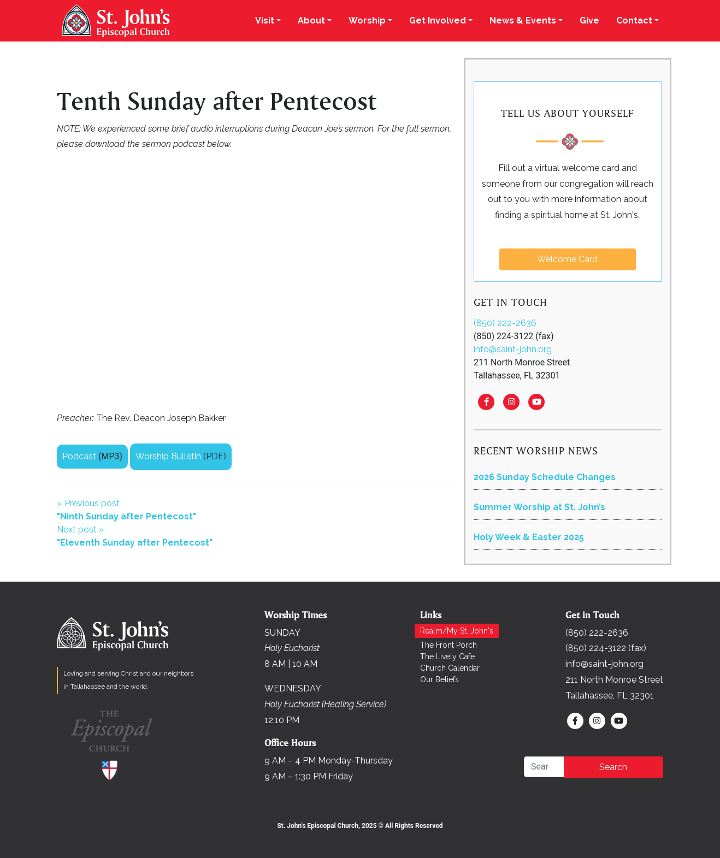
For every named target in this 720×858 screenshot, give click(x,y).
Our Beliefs (439, 679)
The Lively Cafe (447, 656)
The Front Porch (448, 645)
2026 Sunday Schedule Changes (545, 477)
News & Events (522, 20)
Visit (264, 20)
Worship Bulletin (168, 456)
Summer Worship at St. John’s (539, 507)
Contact (634, 20)
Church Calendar (450, 668)
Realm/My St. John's (456, 630)
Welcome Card (567, 259)
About (311, 20)
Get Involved (437, 20)
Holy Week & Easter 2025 (529, 537)
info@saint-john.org (513, 349)
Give (589, 20)
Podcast (79, 456)
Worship (367, 20)
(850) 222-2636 (505, 323)
